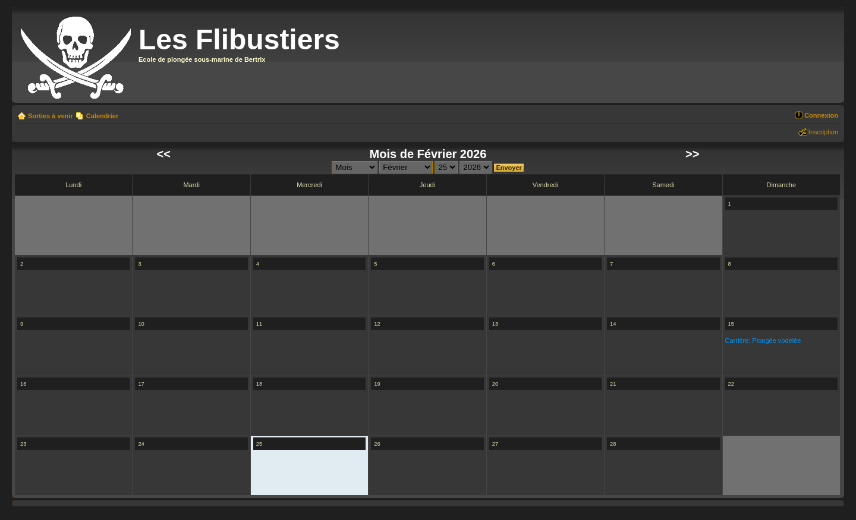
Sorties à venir (50, 115)
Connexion (821, 115)
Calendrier (102, 115)
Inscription (823, 131)
